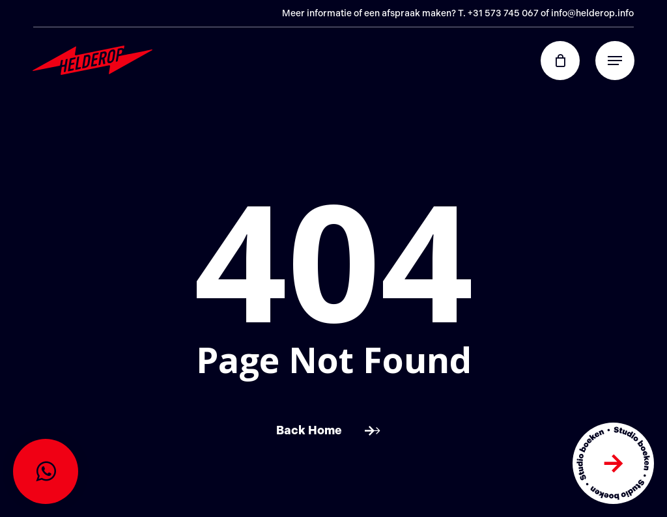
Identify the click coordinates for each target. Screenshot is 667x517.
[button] (614, 60)
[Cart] (567, 60)
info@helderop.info (592, 13)
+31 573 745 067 (503, 13)
